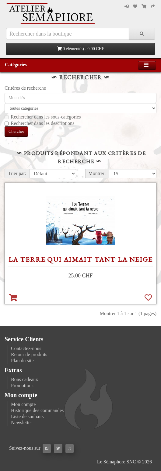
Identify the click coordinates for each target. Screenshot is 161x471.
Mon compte (23, 404)
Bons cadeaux (24, 379)
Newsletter (21, 422)
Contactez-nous (26, 348)
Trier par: (17, 173)
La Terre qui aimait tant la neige (81, 259)
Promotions (22, 385)
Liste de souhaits (27, 416)
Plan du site (22, 360)
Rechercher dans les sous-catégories (43, 116)
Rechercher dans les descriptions (39, 123)
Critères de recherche (25, 88)
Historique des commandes (37, 410)
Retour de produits (29, 354)
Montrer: (97, 173)
